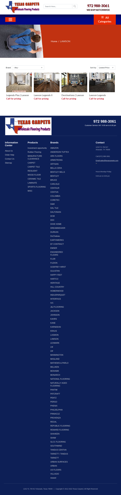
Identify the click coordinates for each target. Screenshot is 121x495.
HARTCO (54, 279)
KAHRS (53, 319)
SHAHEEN (54, 434)
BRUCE (53, 180)
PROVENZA (55, 418)
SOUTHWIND (56, 446)
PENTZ (53, 398)
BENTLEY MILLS (57, 172)
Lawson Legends (97, 95)
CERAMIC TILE (34, 179)
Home (54, 41)
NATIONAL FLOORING (60, 379)
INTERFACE (55, 299)
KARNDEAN (55, 327)
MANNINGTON (56, 355)
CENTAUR (54, 188)
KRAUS (53, 331)
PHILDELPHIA (56, 410)
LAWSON (54, 339)
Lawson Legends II (43, 95)
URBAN (53, 466)
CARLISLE (54, 184)
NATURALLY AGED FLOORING (58, 384)
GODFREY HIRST (58, 267)
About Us (9, 151)
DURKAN (54, 232)
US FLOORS (55, 470)
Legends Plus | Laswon (17, 95)
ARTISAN (54, 164)
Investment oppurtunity (37, 148)
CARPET (31, 163)
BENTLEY (54, 176)
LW (51, 351)
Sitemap (8, 163)
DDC (52, 220)
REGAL (53, 422)
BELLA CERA (56, 168)
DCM (52, 216)
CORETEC (55, 200)
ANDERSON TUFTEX (59, 152)
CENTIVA (54, 192)
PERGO (53, 402)
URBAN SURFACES (59, 462)
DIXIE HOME (55, 224)
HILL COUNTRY (57, 287)
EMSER (53, 248)
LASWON (54, 335)
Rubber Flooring (34, 152)
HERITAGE (55, 283)
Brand (8, 67)
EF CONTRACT (57, 244)
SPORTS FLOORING (37, 187)
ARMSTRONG (56, 160)
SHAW (53, 438)
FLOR (52, 259)
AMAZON (54, 148)
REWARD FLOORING (59, 430)
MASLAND (54, 359)
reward (53, 478)
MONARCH (55, 375)
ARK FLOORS (56, 156)
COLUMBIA (55, 196)
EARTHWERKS (57, 240)
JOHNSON (55, 315)
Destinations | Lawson (72, 95)
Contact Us (9, 159)
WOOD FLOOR (34, 175)
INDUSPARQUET (57, 295)
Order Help (9, 155)
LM (51, 347)
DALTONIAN (55, 212)
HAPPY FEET (56, 275)
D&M (52, 204)
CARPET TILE (34, 167)
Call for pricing (13, 98)
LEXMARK (54, 343)
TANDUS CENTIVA (58, 450)
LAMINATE (32, 183)
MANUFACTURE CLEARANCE (35, 157)
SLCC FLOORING (58, 442)
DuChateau (55, 236)
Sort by (93, 67)
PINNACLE (55, 414)
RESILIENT (32, 171)
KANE (53, 323)
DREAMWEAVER (57, 228)
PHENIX (53, 406)
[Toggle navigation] (10, 19)
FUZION (53, 263)
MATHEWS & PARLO (59, 363)
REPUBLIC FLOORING (60, 426)
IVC (52, 303)
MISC (30, 191)
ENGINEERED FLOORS (56, 253)
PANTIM (53, 390)
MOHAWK (54, 371)
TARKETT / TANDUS (59, 454)
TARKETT (54, 458)
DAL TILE (54, 208)
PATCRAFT (55, 394)
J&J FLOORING (57, 307)
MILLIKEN (54, 367)
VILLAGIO (54, 474)
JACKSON (54, 311)
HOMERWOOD (56, 291)
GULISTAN (55, 271)
